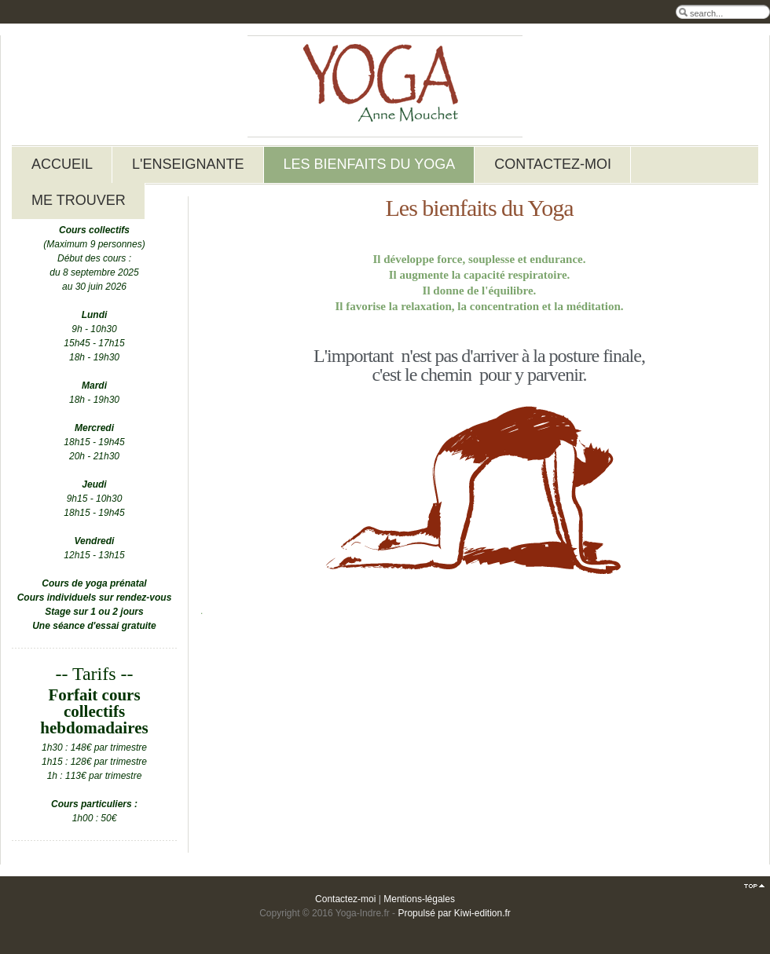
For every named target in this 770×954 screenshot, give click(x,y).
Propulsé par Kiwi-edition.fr (454, 913)
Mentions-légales (419, 899)
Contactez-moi (345, 899)
